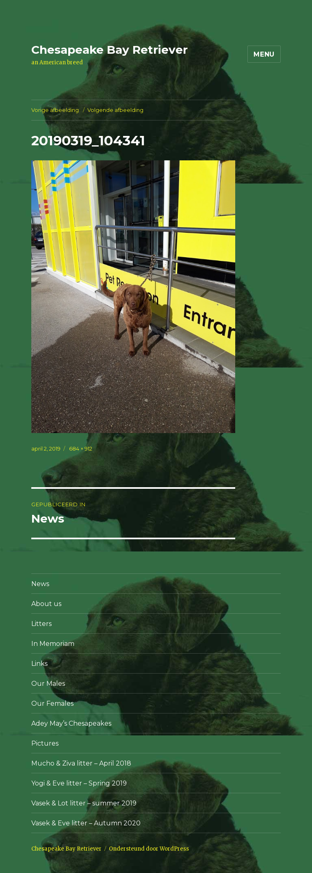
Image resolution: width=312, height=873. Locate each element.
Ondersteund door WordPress (149, 848)
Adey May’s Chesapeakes (71, 723)
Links (39, 663)
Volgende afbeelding (115, 110)
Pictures (44, 743)
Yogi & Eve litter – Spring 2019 (79, 783)
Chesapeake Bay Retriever (109, 50)
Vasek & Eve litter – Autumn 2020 (86, 823)
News (40, 584)
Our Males (48, 683)
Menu (264, 54)
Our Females (52, 703)
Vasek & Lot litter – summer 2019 (83, 803)
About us (46, 604)
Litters (41, 624)
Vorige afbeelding (55, 110)
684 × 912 (80, 448)
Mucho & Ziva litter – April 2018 (81, 763)
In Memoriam (52, 644)
